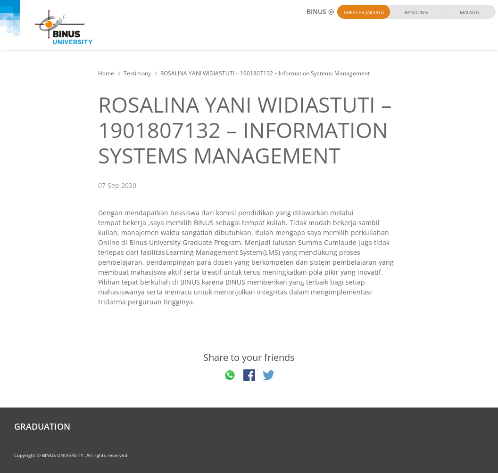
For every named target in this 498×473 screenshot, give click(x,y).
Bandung (416, 12)
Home (106, 73)
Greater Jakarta (364, 12)
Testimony (137, 73)
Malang (469, 12)
